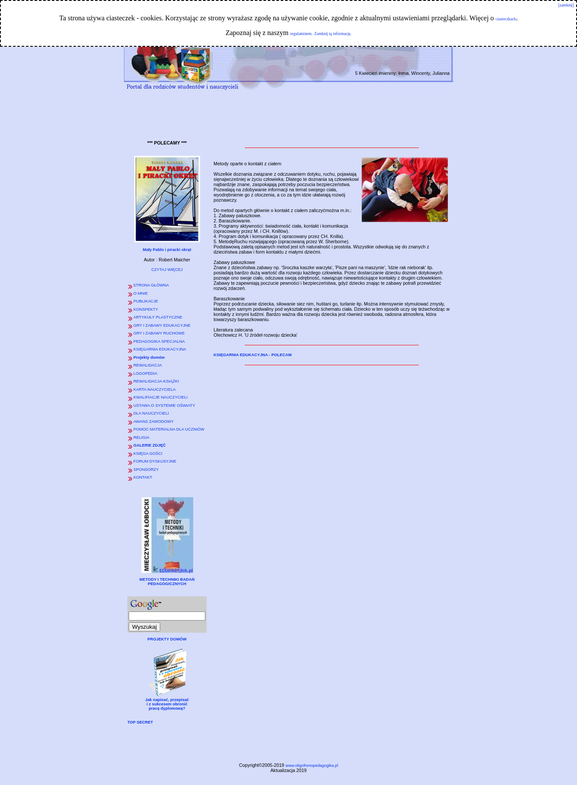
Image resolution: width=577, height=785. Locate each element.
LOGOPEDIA (145, 373)
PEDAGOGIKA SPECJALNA (159, 341)
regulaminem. (301, 34)
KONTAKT (142, 477)
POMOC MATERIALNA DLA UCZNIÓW (168, 429)
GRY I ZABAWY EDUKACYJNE (162, 325)
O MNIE (140, 293)
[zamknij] (566, 5)
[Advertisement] (288, 113)
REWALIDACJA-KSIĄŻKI (156, 381)
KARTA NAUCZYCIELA (154, 389)
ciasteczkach (506, 19)
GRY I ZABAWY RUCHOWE (159, 333)
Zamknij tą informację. (333, 34)
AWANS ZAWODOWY (153, 421)
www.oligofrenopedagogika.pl (311, 765)
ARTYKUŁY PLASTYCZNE (157, 317)
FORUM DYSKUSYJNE (154, 461)
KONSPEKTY (145, 309)
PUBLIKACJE (145, 301)
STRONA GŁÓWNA (150, 285)
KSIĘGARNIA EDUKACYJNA (159, 349)
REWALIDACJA (147, 365)
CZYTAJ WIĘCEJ (166, 269)
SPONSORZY (146, 469)
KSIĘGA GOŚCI (147, 453)
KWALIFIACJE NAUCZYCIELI (160, 397)
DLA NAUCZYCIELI (151, 413)
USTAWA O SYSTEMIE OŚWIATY (164, 405)
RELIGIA (141, 437)
